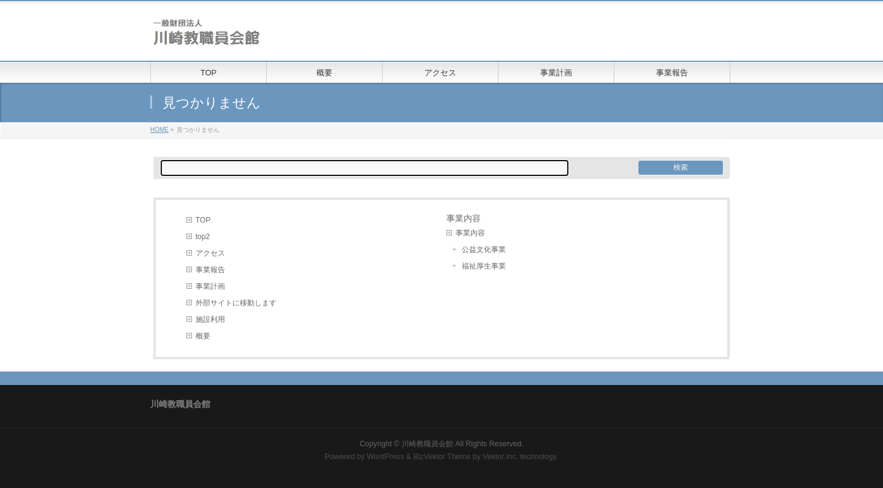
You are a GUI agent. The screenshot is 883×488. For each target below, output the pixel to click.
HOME (159, 129)
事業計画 (210, 286)
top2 (203, 236)
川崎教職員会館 (427, 444)
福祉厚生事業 (484, 266)
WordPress (385, 456)
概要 (203, 336)
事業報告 (210, 269)
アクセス (210, 253)
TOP (203, 220)
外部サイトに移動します (236, 303)
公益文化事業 (484, 249)
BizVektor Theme (442, 456)
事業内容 (470, 233)
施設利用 (210, 319)
